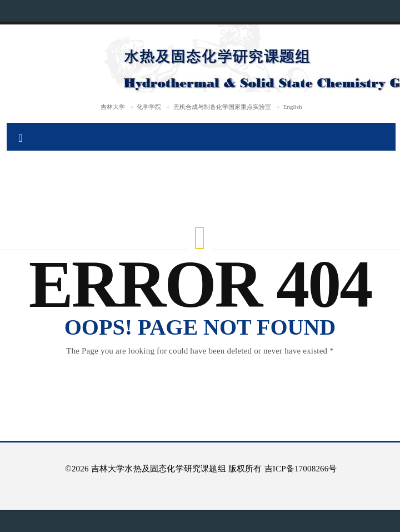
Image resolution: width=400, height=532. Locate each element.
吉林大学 (113, 106)
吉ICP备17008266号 (300, 468)
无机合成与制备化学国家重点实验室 (222, 106)
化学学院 (149, 106)
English (292, 106)
